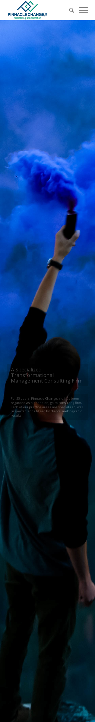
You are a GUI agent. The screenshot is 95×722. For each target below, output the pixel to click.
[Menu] (81, 10)
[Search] (69, 10)
